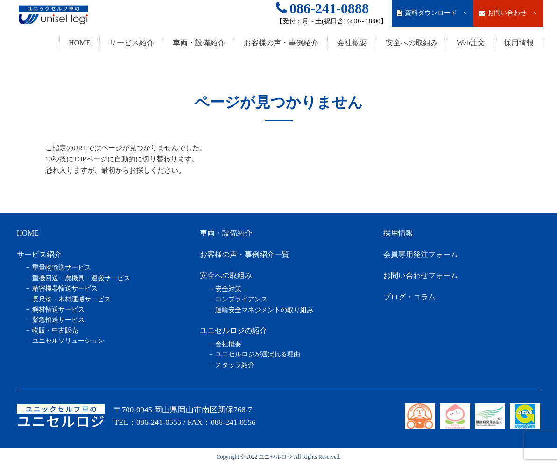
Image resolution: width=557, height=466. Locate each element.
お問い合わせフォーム (420, 275)
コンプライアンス (241, 299)
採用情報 (519, 43)
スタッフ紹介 (234, 365)
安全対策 (228, 288)
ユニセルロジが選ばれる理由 (257, 354)
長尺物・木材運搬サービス (71, 299)
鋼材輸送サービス (58, 309)
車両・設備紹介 (199, 43)
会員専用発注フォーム (420, 254)
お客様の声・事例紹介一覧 (244, 254)
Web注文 (471, 43)
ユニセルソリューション (68, 340)
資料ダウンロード (432, 13)
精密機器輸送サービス (65, 288)
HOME (80, 43)
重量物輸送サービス (61, 267)
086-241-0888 (322, 8)
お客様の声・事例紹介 (281, 43)
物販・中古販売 (55, 330)
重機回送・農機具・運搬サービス (81, 278)
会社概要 (352, 43)
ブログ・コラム (409, 297)
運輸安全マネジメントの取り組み (264, 309)
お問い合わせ (508, 13)
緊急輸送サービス (58, 319)
